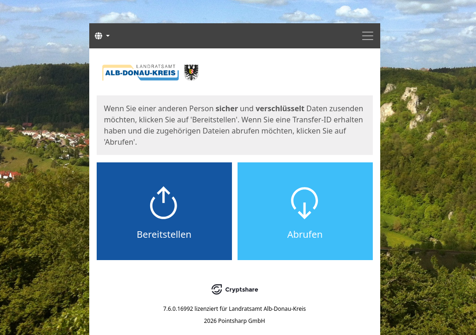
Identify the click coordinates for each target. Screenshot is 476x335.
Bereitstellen (164, 234)
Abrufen (305, 234)
